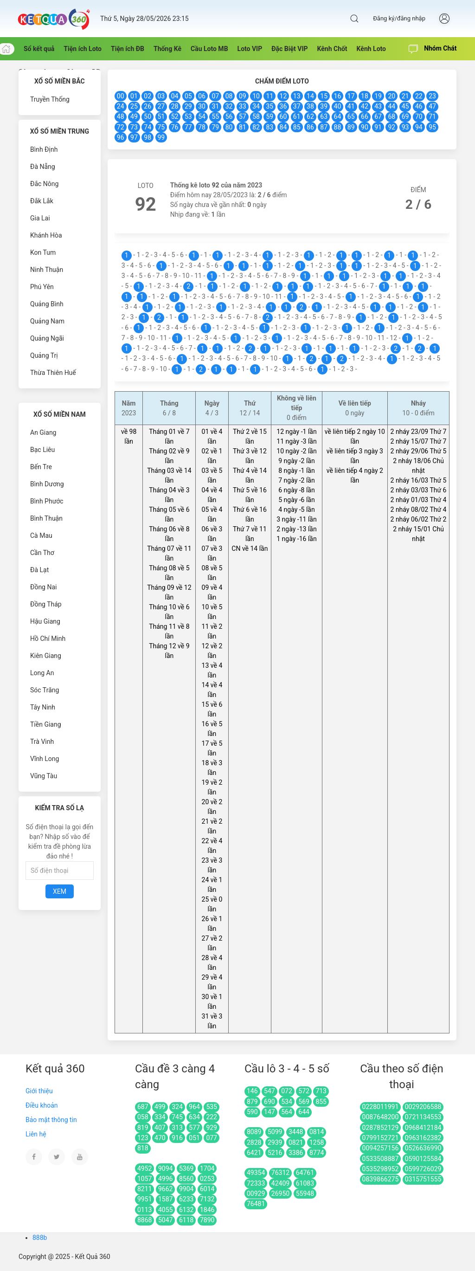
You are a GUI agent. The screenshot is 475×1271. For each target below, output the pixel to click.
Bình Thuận (46, 518)
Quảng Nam (47, 321)
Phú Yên (42, 286)
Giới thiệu (39, 1091)
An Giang (43, 432)
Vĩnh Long (44, 758)
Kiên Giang (45, 655)
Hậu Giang (45, 621)
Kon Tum (43, 252)
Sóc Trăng (44, 690)
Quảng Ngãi (47, 338)
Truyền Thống (50, 99)
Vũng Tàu (43, 776)
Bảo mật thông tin (51, 1119)
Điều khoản (42, 1105)
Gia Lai (40, 218)
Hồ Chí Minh (47, 638)
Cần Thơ (42, 552)
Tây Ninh (42, 707)
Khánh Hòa (46, 235)
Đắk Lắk (41, 201)
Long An (42, 673)
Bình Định (44, 149)
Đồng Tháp (46, 604)
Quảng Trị (44, 355)
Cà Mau (41, 535)
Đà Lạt (39, 570)
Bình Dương (47, 484)
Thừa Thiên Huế (53, 372)
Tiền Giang (45, 724)
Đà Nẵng (42, 166)
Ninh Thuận (46, 269)
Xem (59, 891)
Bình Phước (47, 501)
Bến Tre (41, 467)
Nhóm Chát (433, 49)
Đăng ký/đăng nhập (399, 18)
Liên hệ (36, 1134)
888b (39, 1237)
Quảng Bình (47, 304)
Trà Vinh (42, 741)
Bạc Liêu (42, 449)
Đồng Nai (43, 587)
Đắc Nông (44, 183)
